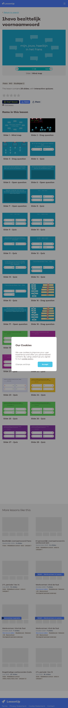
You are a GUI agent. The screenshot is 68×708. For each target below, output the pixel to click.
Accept (45, 364)
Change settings (22, 364)
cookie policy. (27, 359)
